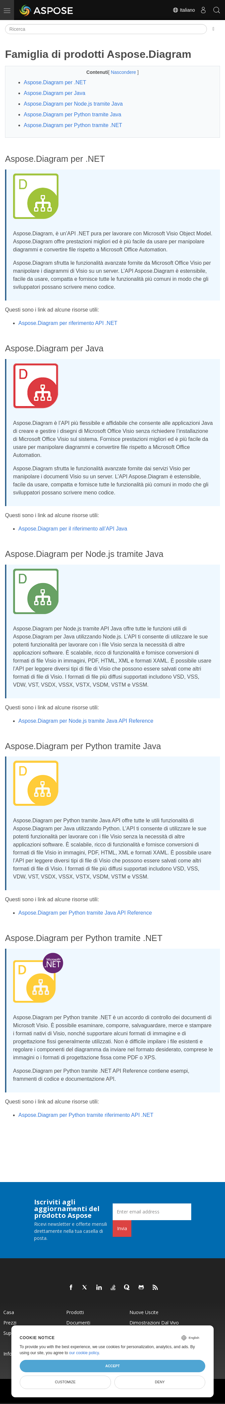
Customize (65, 1382)
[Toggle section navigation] (213, 29)
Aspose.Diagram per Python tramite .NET (73, 125)
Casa (8, 1312)
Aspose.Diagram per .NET (55, 82)
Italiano (184, 10)
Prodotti (75, 1312)
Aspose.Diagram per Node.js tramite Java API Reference (85, 721)
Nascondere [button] (124, 72)
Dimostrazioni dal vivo (154, 1322)
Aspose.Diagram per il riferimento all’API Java (72, 529)
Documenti (78, 1322)
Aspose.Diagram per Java (54, 93)
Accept (112, 1366)
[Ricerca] (106, 29)
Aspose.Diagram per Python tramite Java (72, 114)
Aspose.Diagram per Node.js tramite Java (73, 104)
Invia (122, 1228)
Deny (159, 1382)
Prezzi (9, 1322)
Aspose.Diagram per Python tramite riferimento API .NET (85, 1115)
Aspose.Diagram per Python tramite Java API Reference (85, 913)
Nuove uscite (143, 1312)
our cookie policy (84, 1353)
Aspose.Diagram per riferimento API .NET (67, 323)
